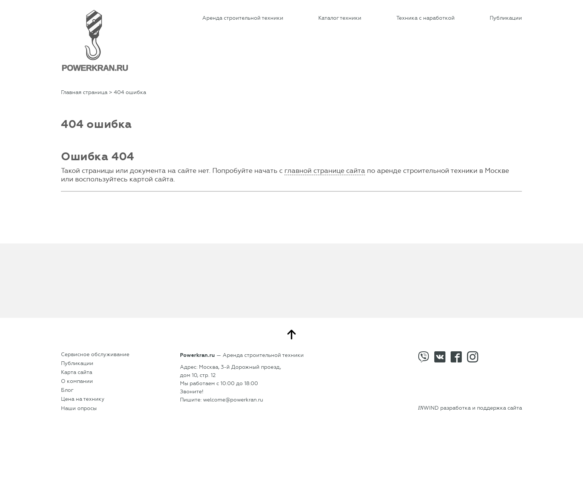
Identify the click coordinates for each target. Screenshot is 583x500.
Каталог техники (339, 18)
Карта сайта (76, 372)
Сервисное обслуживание (95, 354)
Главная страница (84, 92)
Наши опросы (79, 408)
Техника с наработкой (425, 18)
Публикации (506, 18)
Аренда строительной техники (242, 18)
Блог (67, 390)
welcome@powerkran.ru (233, 400)
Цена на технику (82, 399)
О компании (77, 381)
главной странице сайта (324, 171)
